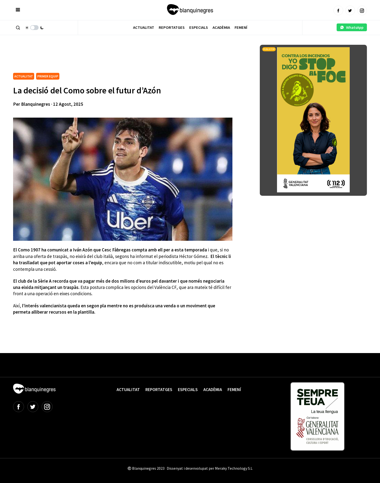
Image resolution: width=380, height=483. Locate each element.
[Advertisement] (101, 58)
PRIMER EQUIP (47, 76)
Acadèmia (221, 27)
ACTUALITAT (23, 76)
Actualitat (143, 27)
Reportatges (172, 27)
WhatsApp (352, 27)
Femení (241, 27)
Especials (198, 27)
